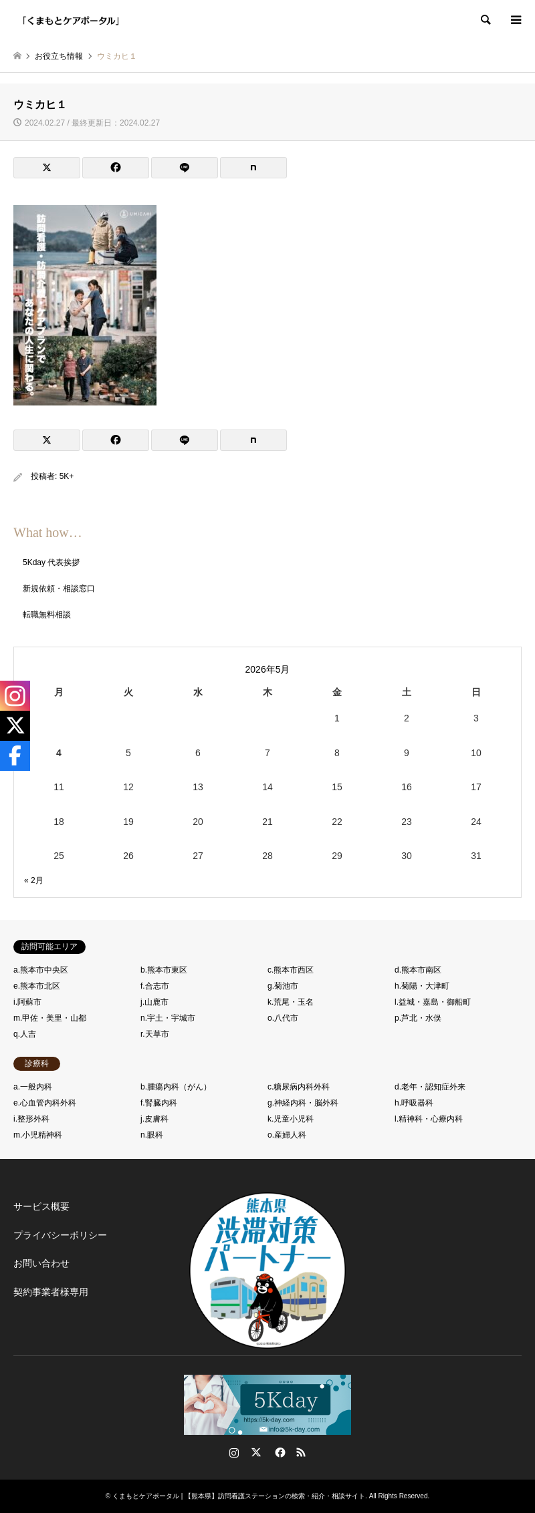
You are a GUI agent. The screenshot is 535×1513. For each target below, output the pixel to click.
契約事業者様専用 (50, 1292)
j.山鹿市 (154, 1002)
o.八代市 (283, 1018)
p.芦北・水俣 (418, 1018)
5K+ (67, 476)
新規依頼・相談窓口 (59, 588)
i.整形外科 (31, 1119)
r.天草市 (154, 1034)
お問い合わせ (41, 1263)
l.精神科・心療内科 (429, 1119)
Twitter (256, 1452)
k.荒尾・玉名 (291, 1002)
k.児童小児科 (291, 1119)
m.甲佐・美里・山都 (49, 1018)
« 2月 (33, 880)
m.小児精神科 (37, 1135)
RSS (301, 1452)
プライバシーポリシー (60, 1235)
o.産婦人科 (287, 1135)
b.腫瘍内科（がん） (175, 1086)
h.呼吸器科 (414, 1103)
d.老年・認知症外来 (430, 1086)
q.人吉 (24, 1034)
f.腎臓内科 (158, 1103)
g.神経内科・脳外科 (303, 1103)
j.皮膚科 (154, 1119)
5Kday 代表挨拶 (51, 562)
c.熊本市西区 (291, 970)
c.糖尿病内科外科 (299, 1086)
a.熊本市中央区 (40, 970)
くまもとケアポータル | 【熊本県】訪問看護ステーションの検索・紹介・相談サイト (238, 1496)
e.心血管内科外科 (44, 1103)
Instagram (234, 1452)
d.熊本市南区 (418, 970)
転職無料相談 (47, 614)
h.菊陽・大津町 (422, 986)
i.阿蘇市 (27, 1002)
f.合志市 (154, 986)
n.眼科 (151, 1135)
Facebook (279, 1452)
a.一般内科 (32, 1086)
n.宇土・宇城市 (167, 1018)
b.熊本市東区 (163, 970)
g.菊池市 (283, 986)
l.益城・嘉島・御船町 (433, 1002)
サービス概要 (41, 1206)
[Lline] (184, 167)
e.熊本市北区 (36, 986)
